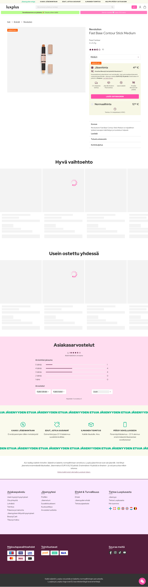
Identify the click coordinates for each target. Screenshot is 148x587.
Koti (8, 22)
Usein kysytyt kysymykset (17, 497)
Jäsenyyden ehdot (82, 500)
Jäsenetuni (45, 500)
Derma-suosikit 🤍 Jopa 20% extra (114, 12)
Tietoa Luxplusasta (116, 500)
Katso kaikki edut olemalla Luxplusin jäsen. (74, 472)
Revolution (27, 22)
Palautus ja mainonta (15, 510)
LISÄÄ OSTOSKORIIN (115, 97)
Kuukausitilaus (46, 507)
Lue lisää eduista (108, 78)
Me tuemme (114, 504)
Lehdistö (10, 504)
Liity (134, 7)
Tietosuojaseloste (82, 504)
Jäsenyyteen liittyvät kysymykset (20, 513)
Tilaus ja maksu (13, 520)
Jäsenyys (112, 497)
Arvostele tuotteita (48, 510)
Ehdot (77, 497)
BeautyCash (12, 517)
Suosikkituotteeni (48, 504)
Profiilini (44, 497)
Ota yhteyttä (12, 500)
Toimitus (10, 507)
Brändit (17, 22)
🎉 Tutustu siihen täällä (40, 12)
